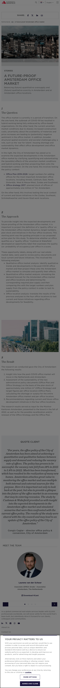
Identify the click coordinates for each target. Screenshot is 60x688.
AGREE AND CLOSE (30, 684)
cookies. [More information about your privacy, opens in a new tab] (28, 672)
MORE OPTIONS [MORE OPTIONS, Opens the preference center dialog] (30, 677)
